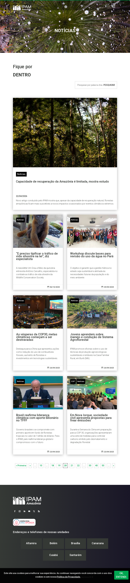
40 (96, 465)
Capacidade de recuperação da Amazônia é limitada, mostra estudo (62, 181)
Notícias (21, 174)
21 (72, 465)
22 (78, 465)
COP (73, 381)
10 (41, 465)
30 (90, 465)
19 (59, 465)
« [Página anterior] (30, 465)
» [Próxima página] (113, 465)
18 (52, 465)
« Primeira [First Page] (21, 465)
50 (103, 465)
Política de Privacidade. (69, 577)
